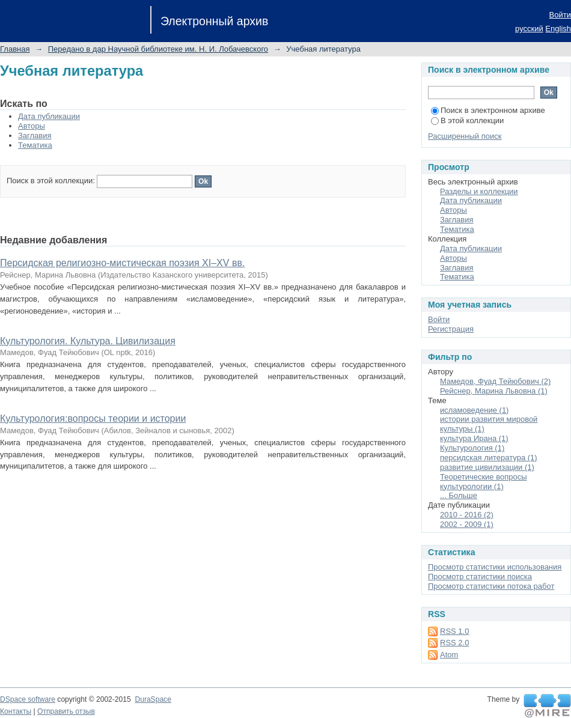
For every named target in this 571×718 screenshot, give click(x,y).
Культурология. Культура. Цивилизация (88, 341)
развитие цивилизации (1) (487, 467)
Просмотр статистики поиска (480, 576)
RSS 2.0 (454, 642)
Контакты (15, 711)
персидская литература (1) (488, 457)
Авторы (31, 125)
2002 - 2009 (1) (466, 524)
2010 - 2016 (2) (466, 514)
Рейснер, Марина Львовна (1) (494, 390)
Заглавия (35, 135)
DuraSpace (153, 699)
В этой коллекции (467, 120)
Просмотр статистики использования (494, 566)
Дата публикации (49, 116)
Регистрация (451, 328)
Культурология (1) (472, 447)
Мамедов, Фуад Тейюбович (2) (495, 381)
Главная (14, 48)
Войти (560, 14)
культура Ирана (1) (474, 438)
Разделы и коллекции (479, 191)
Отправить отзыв (66, 711)
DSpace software (27, 699)
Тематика (35, 145)
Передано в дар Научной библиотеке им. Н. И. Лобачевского (158, 48)
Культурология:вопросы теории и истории (93, 418)
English (558, 28)
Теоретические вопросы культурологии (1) (483, 481)
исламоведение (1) (474, 410)
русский (529, 28)
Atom (449, 654)
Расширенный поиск (464, 136)
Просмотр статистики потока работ (491, 586)
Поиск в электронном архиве (488, 110)
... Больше (458, 495)
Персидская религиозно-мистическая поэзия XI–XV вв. (122, 263)
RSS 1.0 (454, 631)
